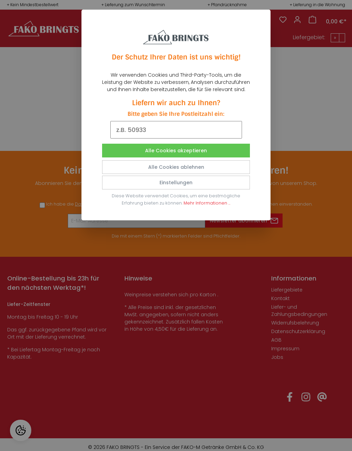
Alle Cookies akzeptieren (176, 150)
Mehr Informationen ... (207, 203)
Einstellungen (176, 182)
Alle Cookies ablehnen (176, 167)
